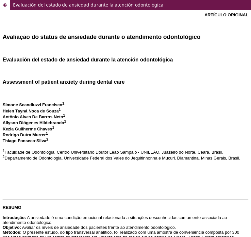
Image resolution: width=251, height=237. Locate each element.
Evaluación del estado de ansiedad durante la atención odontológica (88, 5)
